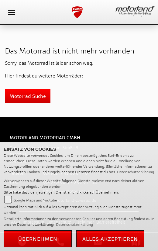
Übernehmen (38, 239)
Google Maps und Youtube (35, 200)
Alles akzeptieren (110, 239)
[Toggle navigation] (11, 12)
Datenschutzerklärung (135, 172)
